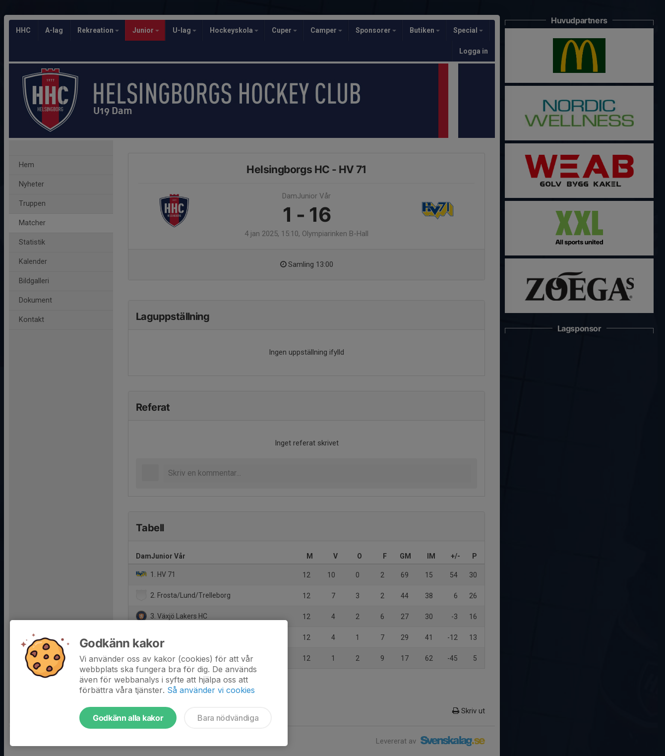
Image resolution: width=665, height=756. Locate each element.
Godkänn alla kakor (128, 718)
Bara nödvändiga (227, 718)
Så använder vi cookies (211, 690)
